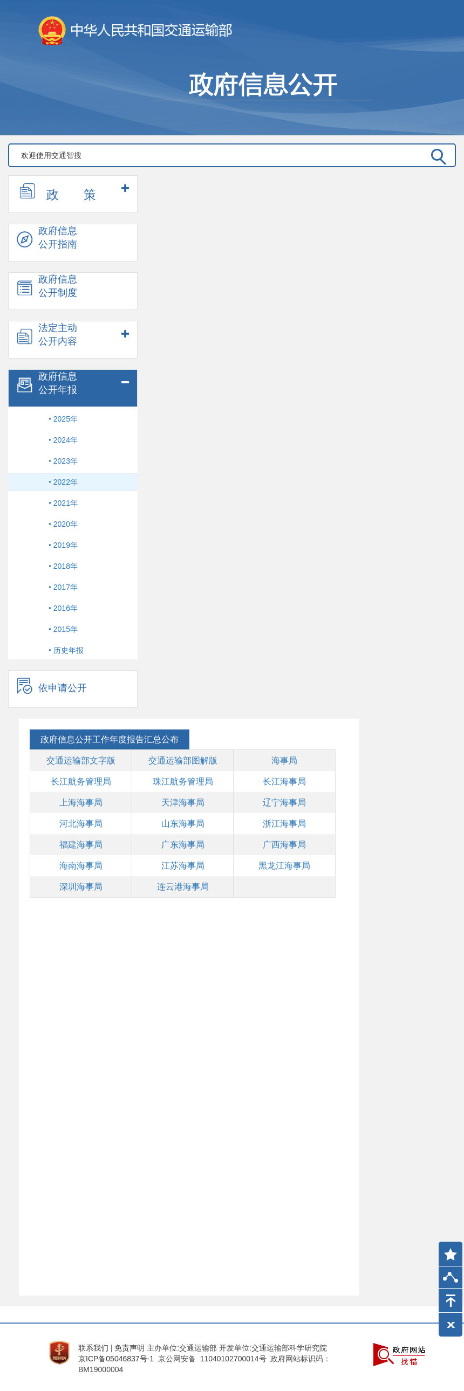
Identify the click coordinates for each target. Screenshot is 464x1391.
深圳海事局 (81, 886)
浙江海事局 (284, 823)
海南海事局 (81, 865)
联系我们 (93, 1348)
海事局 (284, 760)
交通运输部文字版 (80, 760)
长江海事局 (284, 781)
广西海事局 (284, 844)
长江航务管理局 (81, 781)
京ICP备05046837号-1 (116, 1358)
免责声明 (129, 1348)
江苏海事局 (182, 865)
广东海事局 (182, 844)
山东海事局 (182, 823)
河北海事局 (81, 823)
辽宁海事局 (284, 802)
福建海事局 (81, 844)
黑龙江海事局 (284, 865)
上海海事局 (81, 802)
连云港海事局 (183, 886)
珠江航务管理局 (183, 781)
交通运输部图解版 (182, 760)
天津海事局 (182, 802)
